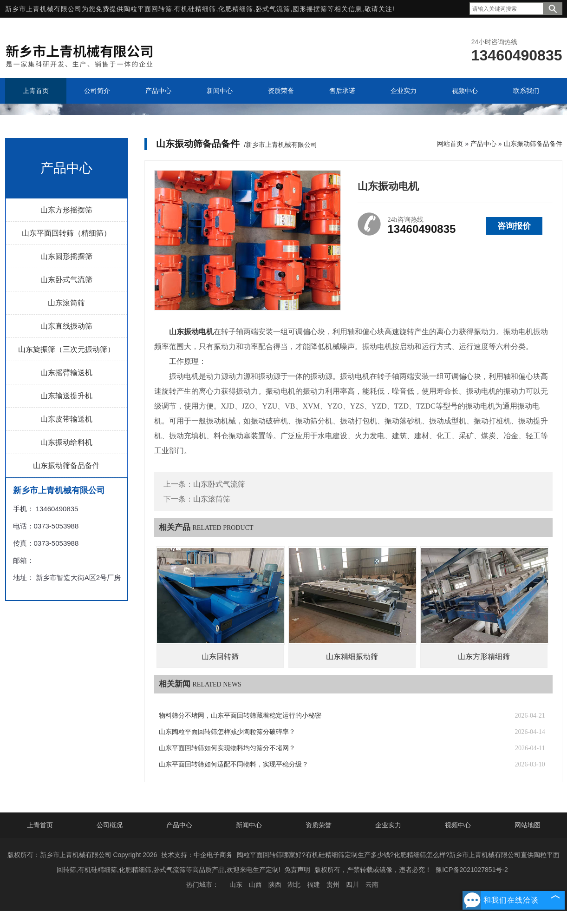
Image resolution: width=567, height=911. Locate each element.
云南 (371, 884)
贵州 (332, 884)
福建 (313, 884)
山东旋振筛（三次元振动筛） (66, 349)
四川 (352, 884)
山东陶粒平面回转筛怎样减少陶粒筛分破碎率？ (227, 731)
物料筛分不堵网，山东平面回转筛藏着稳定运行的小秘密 (240, 715)
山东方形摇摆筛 (66, 210)
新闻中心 (249, 825)
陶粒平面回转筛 (148, 9)
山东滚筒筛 (66, 303)
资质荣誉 (319, 825)
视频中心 (458, 825)
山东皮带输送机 (66, 419)
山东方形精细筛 (484, 656)
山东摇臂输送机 (66, 372)
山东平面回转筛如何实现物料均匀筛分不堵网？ (227, 748)
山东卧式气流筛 (66, 280)
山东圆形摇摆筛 (66, 256)
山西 (255, 884)
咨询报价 (514, 226)
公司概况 (110, 825)
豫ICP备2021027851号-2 (472, 869)
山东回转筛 (220, 656)
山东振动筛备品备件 (66, 465)
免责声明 (297, 869)
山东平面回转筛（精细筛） (66, 233)
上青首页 (40, 825)
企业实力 (388, 825)
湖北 (293, 884)
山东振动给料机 (66, 442)
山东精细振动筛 (352, 656)
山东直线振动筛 (66, 326)
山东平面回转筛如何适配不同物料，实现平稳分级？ (233, 764)
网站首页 (450, 143)
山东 (235, 884)
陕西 (274, 884)
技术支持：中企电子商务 (197, 854)
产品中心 (483, 143)
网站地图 (528, 825)
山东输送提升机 (66, 396)
